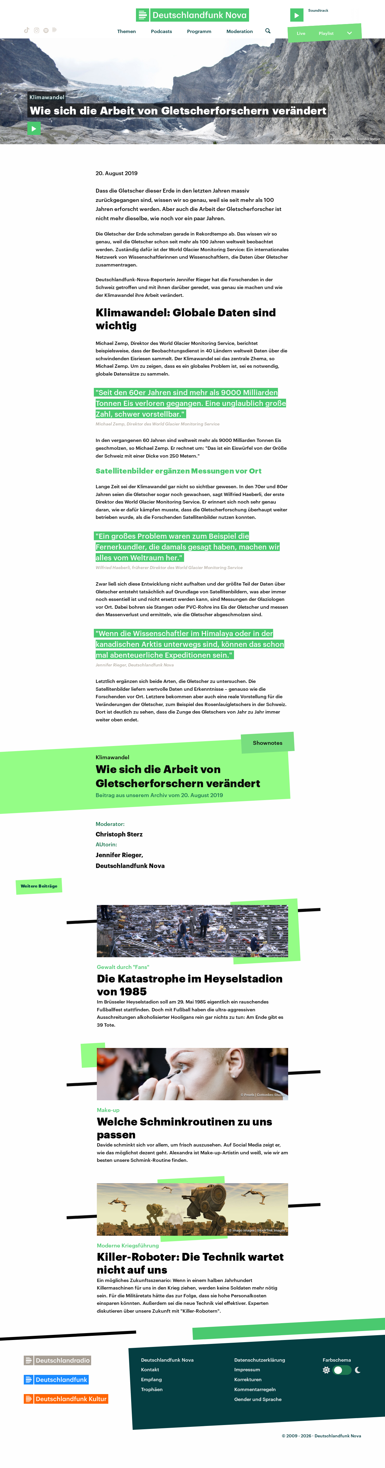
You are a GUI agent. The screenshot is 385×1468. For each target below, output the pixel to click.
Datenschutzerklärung (259, 1360)
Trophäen (152, 1389)
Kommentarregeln (255, 1389)
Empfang (151, 1379)
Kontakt (150, 1369)
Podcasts (161, 31)
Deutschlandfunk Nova (167, 1360)
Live (301, 33)
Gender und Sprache (258, 1399)
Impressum (247, 1369)
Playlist (326, 33)
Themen (126, 31)
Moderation (239, 31)
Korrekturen (248, 1379)
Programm (199, 31)
